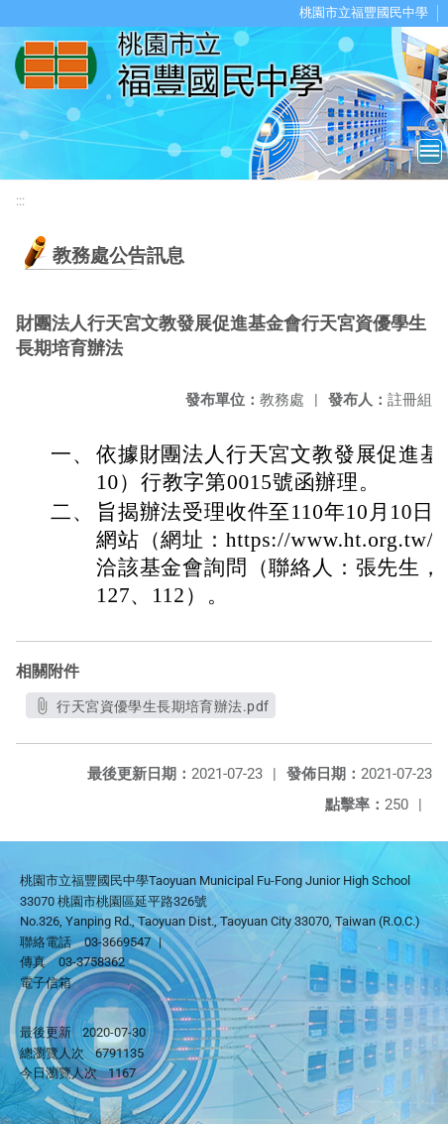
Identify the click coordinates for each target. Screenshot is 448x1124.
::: (20, 200)
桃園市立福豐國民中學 (363, 12)
